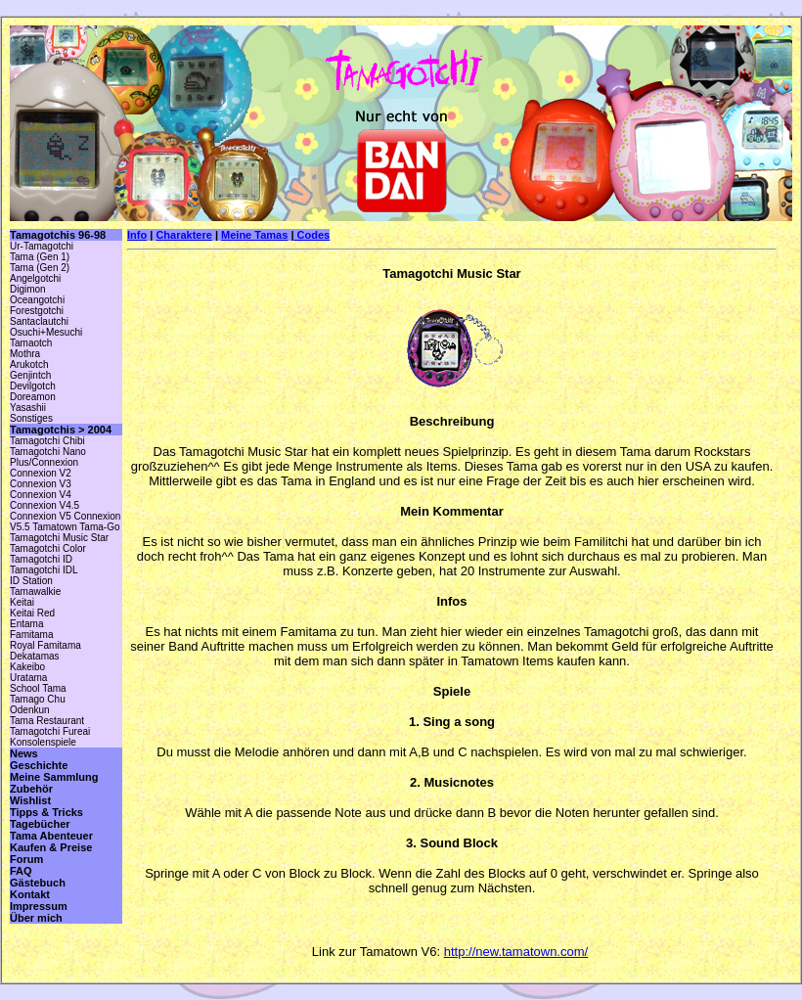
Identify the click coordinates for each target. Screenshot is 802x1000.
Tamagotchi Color (48, 548)
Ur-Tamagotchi (41, 246)
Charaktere (183, 235)
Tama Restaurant (47, 720)
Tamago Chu (38, 699)
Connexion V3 (40, 483)
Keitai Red (32, 613)
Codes (311, 235)
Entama (26, 623)
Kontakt (30, 894)
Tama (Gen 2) (39, 267)
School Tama (38, 688)
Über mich (36, 918)
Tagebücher (40, 824)
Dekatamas (35, 656)
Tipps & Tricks (46, 812)
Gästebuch (38, 882)
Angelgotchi (35, 278)
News (24, 753)
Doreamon (33, 396)
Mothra (25, 353)
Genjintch (30, 375)
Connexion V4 (40, 494)
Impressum (38, 906)
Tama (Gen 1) (39, 256)
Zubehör (31, 789)
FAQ (21, 871)
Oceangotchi (37, 300)
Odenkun (30, 710)
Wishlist (30, 800)
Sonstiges (31, 418)
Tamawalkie (35, 591)
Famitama (31, 634)
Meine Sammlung (54, 777)
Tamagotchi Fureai (50, 731)
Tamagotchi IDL (43, 570)
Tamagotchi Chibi (47, 440)
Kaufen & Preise (51, 847)
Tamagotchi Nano (48, 451)
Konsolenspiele (43, 742)
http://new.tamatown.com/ (516, 951)
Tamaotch (31, 343)
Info (137, 235)
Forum (26, 859)
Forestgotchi (37, 310)
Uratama (28, 677)
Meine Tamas (254, 235)
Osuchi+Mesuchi (46, 332)
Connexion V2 (40, 473)
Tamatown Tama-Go (75, 527)
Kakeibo (27, 666)
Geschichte (38, 765)
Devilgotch (33, 386)
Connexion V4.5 (44, 505)
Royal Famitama (45, 645)
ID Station (31, 580)
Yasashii (28, 407)
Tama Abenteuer (51, 835)
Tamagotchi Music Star (59, 537)
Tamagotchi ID (41, 559)
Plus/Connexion (44, 462)
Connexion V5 (40, 516)
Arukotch (29, 364)
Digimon (28, 289)
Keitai (22, 602)
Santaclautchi (39, 321)
